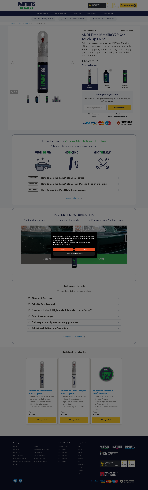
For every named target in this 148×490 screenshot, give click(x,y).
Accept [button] (85, 249)
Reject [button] (63, 249)
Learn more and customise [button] (74, 254)
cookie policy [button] (69, 240)
